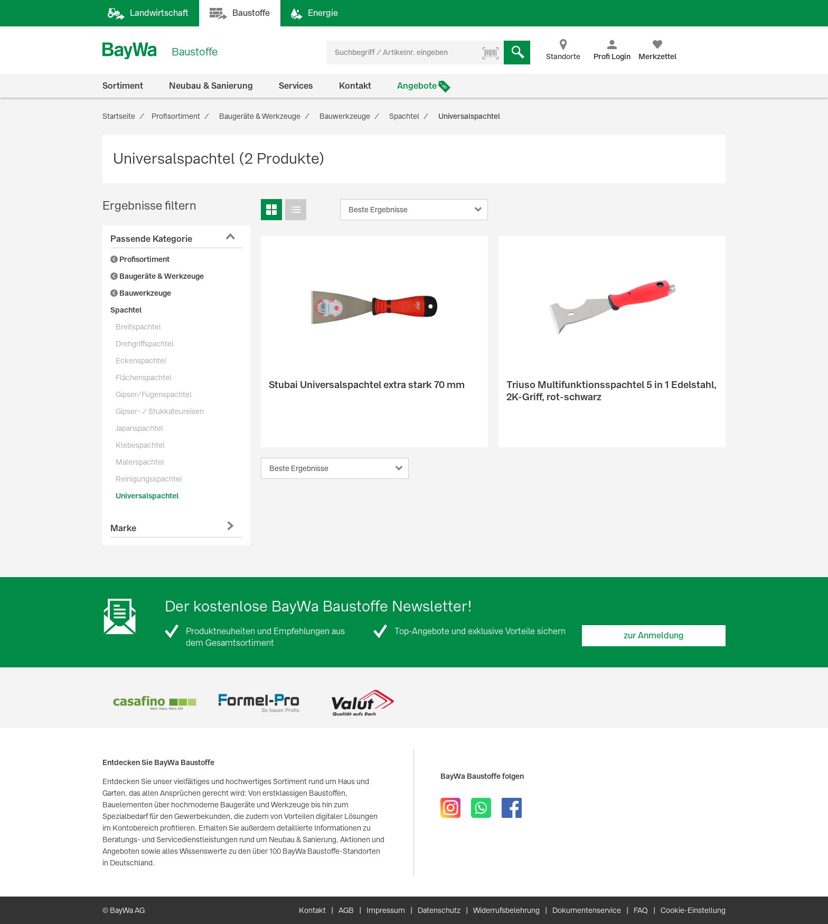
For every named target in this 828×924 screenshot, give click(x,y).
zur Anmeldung (654, 635)
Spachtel (126, 310)
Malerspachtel (140, 462)
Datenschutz (439, 910)
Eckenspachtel (141, 360)
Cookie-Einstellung (693, 910)
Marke (123, 528)
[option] (154, 703)
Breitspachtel (138, 327)
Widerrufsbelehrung (506, 910)
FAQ (641, 910)
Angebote (417, 86)
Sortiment (122, 85)
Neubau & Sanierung (211, 85)
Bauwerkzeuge (140, 293)
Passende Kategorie (151, 238)
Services (296, 85)
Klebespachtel (140, 445)
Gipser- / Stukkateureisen (160, 411)
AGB (346, 910)
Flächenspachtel (144, 377)
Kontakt (355, 85)
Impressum (385, 910)
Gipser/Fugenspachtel (154, 394)
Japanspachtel (139, 428)
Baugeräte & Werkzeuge (157, 276)
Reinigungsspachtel (149, 479)
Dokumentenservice (586, 910)
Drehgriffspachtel (145, 343)
